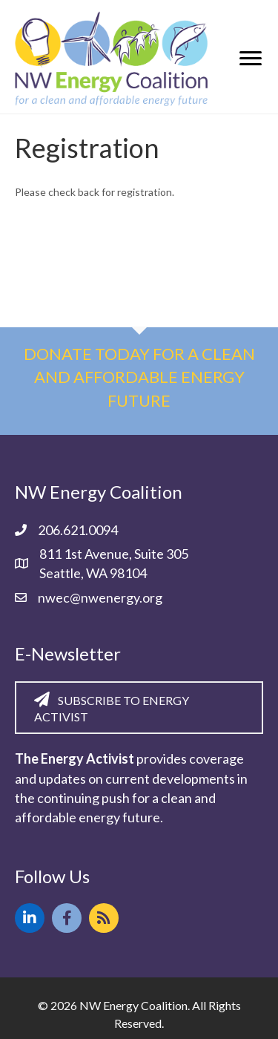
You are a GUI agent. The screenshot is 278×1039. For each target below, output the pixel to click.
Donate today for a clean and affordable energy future (139, 377)
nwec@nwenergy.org (100, 597)
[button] (29, 918)
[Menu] (251, 58)
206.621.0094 (78, 530)
